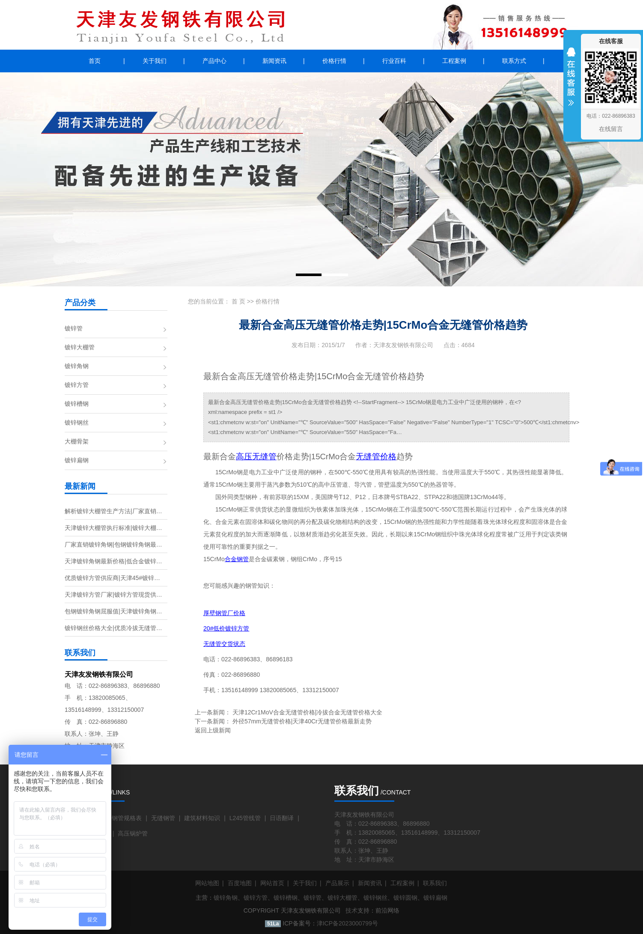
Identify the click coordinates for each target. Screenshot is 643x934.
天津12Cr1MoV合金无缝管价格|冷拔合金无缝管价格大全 (307, 712)
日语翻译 (282, 818)
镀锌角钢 (77, 366)
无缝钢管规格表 (121, 818)
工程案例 (454, 60)
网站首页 (272, 883)
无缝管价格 (376, 456)
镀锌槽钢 (77, 403)
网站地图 (207, 883)
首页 (95, 60)
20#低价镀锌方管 (226, 628)
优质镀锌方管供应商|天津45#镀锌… (112, 577)
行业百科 (394, 60)
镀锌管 (74, 328)
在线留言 (611, 128)
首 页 (238, 301)
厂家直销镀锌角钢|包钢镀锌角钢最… (113, 544)
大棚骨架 (77, 441)
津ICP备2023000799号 (347, 923)
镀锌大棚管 (80, 347)
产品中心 (214, 60)
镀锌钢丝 (77, 422)
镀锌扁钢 (77, 460)
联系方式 (514, 60)
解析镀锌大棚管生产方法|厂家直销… (113, 511)
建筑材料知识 (202, 818)
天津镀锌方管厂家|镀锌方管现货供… (113, 594)
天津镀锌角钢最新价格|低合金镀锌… (113, 561)
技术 (351, 910)
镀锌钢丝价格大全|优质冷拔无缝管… (113, 628)
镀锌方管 (77, 384)
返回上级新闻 (213, 730)
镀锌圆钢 (405, 897)
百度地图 (240, 883)
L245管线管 (245, 818)
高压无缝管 (256, 456)
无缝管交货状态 (224, 643)
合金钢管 (237, 559)
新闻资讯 (274, 60)
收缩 (571, 82)
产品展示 (337, 883)
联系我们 (435, 883)
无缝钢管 (163, 818)
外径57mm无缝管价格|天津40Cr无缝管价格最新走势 (302, 721)
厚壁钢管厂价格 (224, 613)
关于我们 (155, 60)
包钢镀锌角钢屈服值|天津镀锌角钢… (113, 611)
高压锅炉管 (133, 833)
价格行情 (334, 60)
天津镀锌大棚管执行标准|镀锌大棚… (113, 527)
